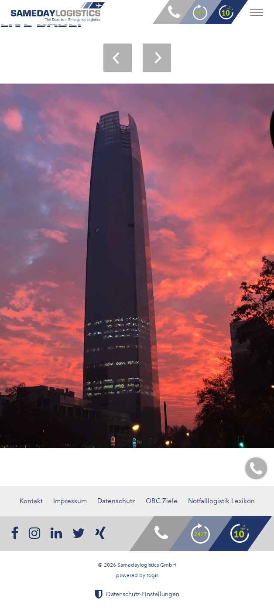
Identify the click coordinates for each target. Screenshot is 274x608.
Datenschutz (116, 501)
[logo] (58, 12)
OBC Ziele (162, 501)
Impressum (70, 501)
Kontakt (31, 501)
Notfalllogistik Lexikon (221, 501)
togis (152, 575)
